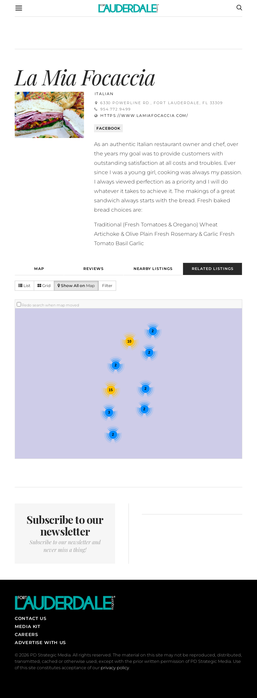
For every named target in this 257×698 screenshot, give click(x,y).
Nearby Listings (153, 268)
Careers (26, 634)
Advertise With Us (40, 642)
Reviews (93, 268)
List (24, 285)
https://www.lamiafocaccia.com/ (144, 115)
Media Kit (27, 626)
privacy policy (115, 667)
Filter (107, 285)
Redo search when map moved (50, 305)
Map (39, 268)
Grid (44, 285)
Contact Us (30, 618)
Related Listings (213, 268)
